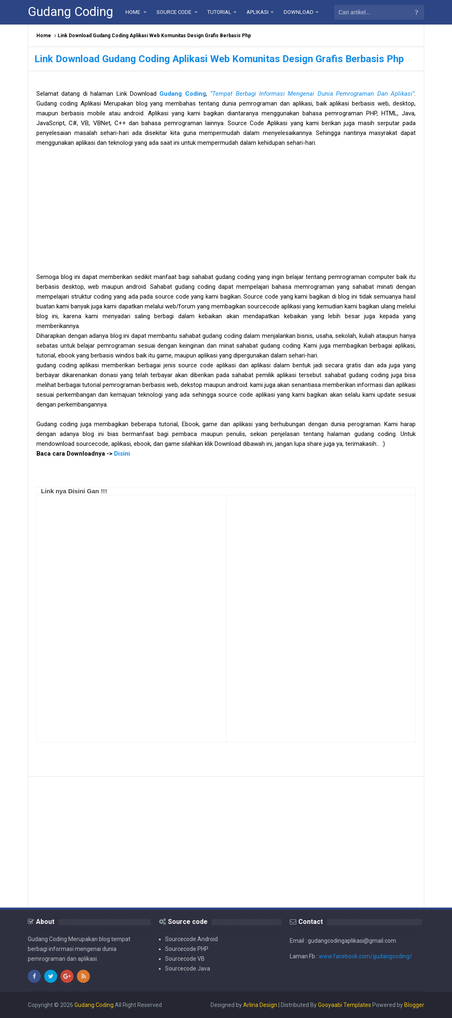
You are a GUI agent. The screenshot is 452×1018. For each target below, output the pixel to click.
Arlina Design (260, 1005)
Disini (122, 453)
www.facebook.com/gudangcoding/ (365, 956)
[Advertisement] (226, 214)
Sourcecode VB (185, 958)
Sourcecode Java (187, 968)
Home (43, 35)
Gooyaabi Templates (344, 1005)
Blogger (414, 1005)
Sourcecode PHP (186, 949)
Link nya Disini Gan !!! (74, 491)
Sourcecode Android (191, 939)
